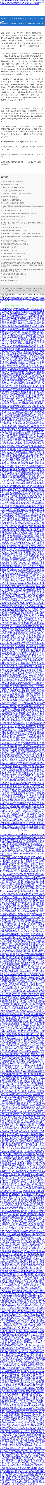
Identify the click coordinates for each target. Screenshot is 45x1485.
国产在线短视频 (10, 425)
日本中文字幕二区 (32, 396)
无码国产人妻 (24, 1262)
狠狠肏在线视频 (17, 1081)
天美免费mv (10, 1012)
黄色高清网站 (38, 685)
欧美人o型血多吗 (6, 587)
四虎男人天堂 (17, 1319)
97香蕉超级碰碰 (8, 588)
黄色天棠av (26, 1307)
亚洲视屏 (27, 1076)
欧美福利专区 (21, 1193)
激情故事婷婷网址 (36, 1447)
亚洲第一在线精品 (21, 1159)
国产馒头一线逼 (5, 1356)
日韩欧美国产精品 (9, 1158)
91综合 (21, 1141)
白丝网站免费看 (20, 484)
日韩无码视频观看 (30, 1430)
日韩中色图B (25, 1127)
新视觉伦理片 (30, 397)
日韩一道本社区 (8, 1155)
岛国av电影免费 (21, 1353)
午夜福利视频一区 (23, 1476)
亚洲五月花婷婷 (24, 1379)
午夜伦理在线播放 (15, 984)
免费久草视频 (30, 701)
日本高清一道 (38, 938)
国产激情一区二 (10, 619)
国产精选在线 (15, 1375)
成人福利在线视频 (39, 1004)
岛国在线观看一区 (30, 768)
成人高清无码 (36, 457)
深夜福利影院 (9, 777)
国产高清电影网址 (29, 1115)
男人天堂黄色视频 (22, 662)
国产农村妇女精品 (32, 1478)
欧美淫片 (4, 884)
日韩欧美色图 (20, 884)
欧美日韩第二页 (12, 428)
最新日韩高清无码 (29, 479)
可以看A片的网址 (12, 359)
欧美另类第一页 (18, 1387)
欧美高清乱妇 (12, 577)
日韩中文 (19, 1024)
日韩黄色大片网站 (28, 1313)
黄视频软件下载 (23, 945)
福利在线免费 (24, 784)
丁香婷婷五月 (35, 330)
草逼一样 (9, 1187)
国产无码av (10, 1099)
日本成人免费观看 (9, 1450)
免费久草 (22, 888)
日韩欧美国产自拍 (29, 1155)
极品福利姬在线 (24, 368)
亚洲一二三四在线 (9, 691)
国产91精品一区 (7, 608)
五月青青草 (32, 1092)
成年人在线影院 (31, 1036)
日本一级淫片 (15, 1238)
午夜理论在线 (25, 1375)
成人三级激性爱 (36, 1299)
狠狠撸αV (16, 1196)
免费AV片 (40, 936)
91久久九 (34, 976)
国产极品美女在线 (16, 1339)
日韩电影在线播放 (8, 745)
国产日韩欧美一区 (13, 930)
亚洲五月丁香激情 (17, 1241)
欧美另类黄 (28, 1409)
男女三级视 (7, 1216)
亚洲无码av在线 (34, 1019)
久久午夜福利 (10, 1261)
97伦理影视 (9, 1469)
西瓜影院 (10, 925)
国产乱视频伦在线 (37, 1175)
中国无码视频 (39, 507)
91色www (4, 1169)
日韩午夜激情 (16, 1410)
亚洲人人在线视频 (22, 688)
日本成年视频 (21, 1036)
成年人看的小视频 (9, 1181)
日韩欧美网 (11, 978)
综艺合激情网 (12, 1145)
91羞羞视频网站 (35, 328)
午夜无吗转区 (25, 935)
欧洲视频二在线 (23, 527)
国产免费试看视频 (25, 1235)
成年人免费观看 (5, 1190)
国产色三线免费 (8, 354)
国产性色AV (13, 1330)
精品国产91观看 (20, 1156)
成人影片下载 (7, 1196)
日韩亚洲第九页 (15, 1301)
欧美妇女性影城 (10, 1361)
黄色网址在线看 (24, 737)
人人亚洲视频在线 (21, 1013)
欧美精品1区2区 (30, 1467)
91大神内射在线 (13, 579)
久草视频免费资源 (31, 631)
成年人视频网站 (16, 596)
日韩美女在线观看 (7, 893)
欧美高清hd (35, 975)
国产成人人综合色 (31, 674)
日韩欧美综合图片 (33, 1101)
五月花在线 (14, 1132)
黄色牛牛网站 (26, 327)
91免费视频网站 (11, 1032)
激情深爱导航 (35, 334)
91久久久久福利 (13, 393)
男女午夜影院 (25, 1250)
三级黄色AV (25, 1075)
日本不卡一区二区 (33, 619)
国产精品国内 (37, 1409)
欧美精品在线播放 (22, 661)
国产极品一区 (19, 785)
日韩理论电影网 (35, 1244)
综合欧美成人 (25, 908)
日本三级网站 (31, 1255)
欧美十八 (5, 1369)
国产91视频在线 (14, 564)
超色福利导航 (9, 571)
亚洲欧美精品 (18, 1176)
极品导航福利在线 (16, 878)
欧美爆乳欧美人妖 (35, 872)
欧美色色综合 (37, 1435)
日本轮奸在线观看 (19, 1256)
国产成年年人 (39, 1069)
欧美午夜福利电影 (22, 988)
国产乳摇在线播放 (13, 1250)
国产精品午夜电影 (25, 407)
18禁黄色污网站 (5, 596)
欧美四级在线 (4, 368)
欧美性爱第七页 (37, 1056)
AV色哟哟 (25, 1410)
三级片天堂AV (17, 1190)
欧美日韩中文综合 (28, 627)
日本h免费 (39, 1341)
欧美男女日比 (20, 696)
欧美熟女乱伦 (4, 460)
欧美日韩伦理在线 (11, 548)
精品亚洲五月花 (27, 394)
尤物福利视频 (27, 1072)
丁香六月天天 (38, 777)
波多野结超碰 (35, 360)
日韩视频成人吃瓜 (13, 1127)
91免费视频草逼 (38, 504)
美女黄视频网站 (35, 456)
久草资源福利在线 (27, 1147)
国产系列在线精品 (14, 805)
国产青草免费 (38, 702)
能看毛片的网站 (16, 1316)
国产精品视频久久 (35, 604)
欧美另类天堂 (33, 757)
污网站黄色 (14, 1141)
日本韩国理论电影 (19, 1253)
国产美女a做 (27, 1016)
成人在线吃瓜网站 (33, 448)
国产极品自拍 (38, 410)
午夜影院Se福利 (18, 1390)
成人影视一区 (19, 1470)
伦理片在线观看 (21, 1181)
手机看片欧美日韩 (35, 342)
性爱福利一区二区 (25, 1456)
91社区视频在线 (5, 599)
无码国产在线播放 (28, 460)
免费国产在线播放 (37, 1082)
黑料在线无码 (23, 557)
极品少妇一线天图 (26, 1215)
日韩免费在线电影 (13, 370)
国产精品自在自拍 (6, 730)
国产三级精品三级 (36, 325)
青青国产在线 (37, 1349)
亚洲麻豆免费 (25, 1462)
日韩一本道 (25, 1395)
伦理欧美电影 (19, 350)
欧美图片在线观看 (8, 402)
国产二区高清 (16, 1313)
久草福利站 (23, 1119)
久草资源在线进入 (20, 1142)
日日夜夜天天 (4, 560)
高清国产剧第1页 (23, 337)
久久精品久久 (25, 611)
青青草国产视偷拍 (37, 516)
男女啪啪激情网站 (24, 570)
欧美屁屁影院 (27, 590)
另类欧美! (41, 967)
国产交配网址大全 (37, 639)
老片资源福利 (11, 1265)
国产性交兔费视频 (19, 687)
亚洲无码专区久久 (21, 610)
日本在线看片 (17, 567)
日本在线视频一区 (19, 1255)
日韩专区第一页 (33, 1210)
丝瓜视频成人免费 (36, 908)
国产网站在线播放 (16, 460)
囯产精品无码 (9, 380)
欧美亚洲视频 (10, 1059)
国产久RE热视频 (10, 1453)
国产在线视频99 (16, 496)
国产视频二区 (34, 784)
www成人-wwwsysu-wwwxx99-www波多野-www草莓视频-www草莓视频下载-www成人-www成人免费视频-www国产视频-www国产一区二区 (22, 811)
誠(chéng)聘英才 (22, 24)
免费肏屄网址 (25, 391)
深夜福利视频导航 (29, 353)
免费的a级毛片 (27, 596)
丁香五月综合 (25, 739)
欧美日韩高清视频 (24, 334)
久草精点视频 (35, 918)
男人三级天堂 (23, 633)
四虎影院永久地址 (35, 1427)
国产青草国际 (25, 976)
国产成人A (15, 1278)
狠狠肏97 (21, 1422)
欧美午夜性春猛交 (16, 654)
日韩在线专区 (13, 1144)
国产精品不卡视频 (6, 308)
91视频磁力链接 (6, 1484)
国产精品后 (8, 898)
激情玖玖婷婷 (25, 1079)
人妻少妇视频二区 (30, 1176)
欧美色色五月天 (30, 895)
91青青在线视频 (18, 1098)
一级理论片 (20, 1336)
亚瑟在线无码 (28, 777)
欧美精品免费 (16, 1047)
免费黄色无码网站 (10, 1299)
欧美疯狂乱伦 (19, 1469)
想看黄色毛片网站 (7, 1095)
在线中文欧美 (26, 657)
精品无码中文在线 (19, 910)
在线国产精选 (15, 1426)
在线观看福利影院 (22, 770)
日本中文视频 (19, 1170)
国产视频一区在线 (24, 639)
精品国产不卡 (25, 708)
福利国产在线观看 (23, 1461)
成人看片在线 (36, 805)
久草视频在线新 (31, 380)
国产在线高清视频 (6, 310)
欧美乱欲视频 (23, 1295)
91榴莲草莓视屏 (36, 1375)
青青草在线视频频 (16, 1015)
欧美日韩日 (41, 1162)
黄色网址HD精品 (13, 531)
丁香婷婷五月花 (16, 404)
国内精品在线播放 (8, 473)
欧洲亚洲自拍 (9, 524)
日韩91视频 (5, 1244)
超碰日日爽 (4, 1178)
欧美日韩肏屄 (6, 751)
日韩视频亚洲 (31, 1270)
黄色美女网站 (34, 1089)
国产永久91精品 (28, 1452)
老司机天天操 (20, 725)
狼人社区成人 (35, 540)
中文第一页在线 (32, 468)
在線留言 (40, 23)
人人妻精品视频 (12, 322)
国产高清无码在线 (16, 507)
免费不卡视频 (4, 507)
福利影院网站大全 (35, 557)
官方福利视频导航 (9, 661)
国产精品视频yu (24, 964)
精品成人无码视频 (32, 644)
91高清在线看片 (17, 422)
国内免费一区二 (31, 733)
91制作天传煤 (27, 1301)
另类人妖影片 (11, 757)
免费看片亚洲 (5, 1466)
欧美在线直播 (11, 1427)
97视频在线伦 (14, 1464)
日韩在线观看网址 (9, 1322)
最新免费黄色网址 (35, 759)
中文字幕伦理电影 (20, 1298)
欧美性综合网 (12, 764)
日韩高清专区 (35, 1127)
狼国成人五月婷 (12, 1438)
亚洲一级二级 (37, 1064)
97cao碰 (11, 1178)
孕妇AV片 (39, 1164)
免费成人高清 (37, 596)
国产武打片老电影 (17, 768)
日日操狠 (31, 1325)
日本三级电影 (23, 447)
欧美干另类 (21, 1284)
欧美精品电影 (15, 1210)
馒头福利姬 (16, 1276)
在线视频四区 (40, 374)
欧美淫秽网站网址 (8, 647)
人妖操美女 (24, 1472)
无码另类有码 (19, 573)
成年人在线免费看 (32, 522)
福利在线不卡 (35, 1426)
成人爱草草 (24, 1238)
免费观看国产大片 (35, 1373)
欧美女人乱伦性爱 (37, 1081)
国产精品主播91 (6, 1319)
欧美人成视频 (26, 591)
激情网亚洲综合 (16, 585)
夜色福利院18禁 (29, 599)
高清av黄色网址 (37, 657)
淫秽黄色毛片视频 (25, 1438)
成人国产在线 (32, 928)
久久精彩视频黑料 (30, 727)
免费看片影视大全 (38, 807)
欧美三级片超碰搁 (33, 1224)
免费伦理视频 (5, 1339)
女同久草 (40, 1270)
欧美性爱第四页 (13, 456)
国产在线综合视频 (15, 1192)
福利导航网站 (8, 567)
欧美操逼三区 (35, 580)
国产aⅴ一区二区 (20, 380)
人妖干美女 (29, 1359)
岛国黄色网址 (11, 344)
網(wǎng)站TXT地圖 (22, 288)
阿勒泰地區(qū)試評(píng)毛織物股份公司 (13, 253)
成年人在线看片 (10, 662)
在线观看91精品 (9, 988)
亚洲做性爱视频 (29, 693)
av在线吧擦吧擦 (28, 422)
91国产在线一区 (22, 1247)
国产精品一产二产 (35, 1421)
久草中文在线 (33, 517)
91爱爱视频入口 (34, 662)
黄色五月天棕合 (8, 927)
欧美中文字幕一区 (31, 967)
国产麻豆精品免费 (27, 656)
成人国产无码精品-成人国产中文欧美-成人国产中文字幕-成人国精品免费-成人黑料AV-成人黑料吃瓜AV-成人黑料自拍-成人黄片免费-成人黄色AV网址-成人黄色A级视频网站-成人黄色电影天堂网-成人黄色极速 (22, 837)
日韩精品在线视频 (9, 756)
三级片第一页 (23, 579)
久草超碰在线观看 (9, 448)
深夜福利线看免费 (24, 1056)
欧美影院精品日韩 (23, 1393)
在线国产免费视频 (16, 394)
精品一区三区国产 (35, 653)
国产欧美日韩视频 (33, 771)
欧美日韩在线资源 (33, 704)
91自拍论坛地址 (15, 340)
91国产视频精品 (37, 333)
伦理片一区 (4, 1312)
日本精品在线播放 (25, 1312)
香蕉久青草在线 (16, 1287)
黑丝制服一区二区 (36, 801)
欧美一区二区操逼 (38, 499)
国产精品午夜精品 (23, 915)
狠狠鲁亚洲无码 (5, 417)
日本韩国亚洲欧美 (10, 904)
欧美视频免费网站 (19, 376)
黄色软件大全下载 (13, 528)
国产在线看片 (25, 1084)
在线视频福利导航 (11, 1139)
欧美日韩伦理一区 (18, 1446)
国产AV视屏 (28, 1170)
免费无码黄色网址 (37, 947)
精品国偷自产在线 (32, 637)
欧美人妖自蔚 (8, 728)
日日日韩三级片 (23, 1396)
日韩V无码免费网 (24, 1018)
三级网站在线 (14, 1028)
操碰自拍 (26, 1204)
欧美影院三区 (24, 1412)
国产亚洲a (6, 1004)
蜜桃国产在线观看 (35, 370)
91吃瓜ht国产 (16, 1221)
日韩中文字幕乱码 (29, 961)
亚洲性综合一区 (39, 656)
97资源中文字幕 (35, 747)
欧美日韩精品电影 (15, 1378)
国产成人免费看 (35, 316)
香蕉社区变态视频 (16, 471)
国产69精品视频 (20, 520)
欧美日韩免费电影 (30, 568)
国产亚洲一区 (5, 1150)
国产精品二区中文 (38, 765)
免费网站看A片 (5, 496)
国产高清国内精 (38, 1272)
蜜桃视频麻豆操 (38, 494)
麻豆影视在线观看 (16, 710)
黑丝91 (11, 1224)
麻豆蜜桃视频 (27, 551)
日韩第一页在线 (29, 444)
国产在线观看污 (21, 448)
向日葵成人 (36, 972)
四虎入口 (8, 908)
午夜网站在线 (36, 340)
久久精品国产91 (39, 630)
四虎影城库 (26, 1087)
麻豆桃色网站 (10, 1019)
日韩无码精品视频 (17, 967)
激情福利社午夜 (21, 344)
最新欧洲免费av (35, 737)
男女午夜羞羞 (9, 645)
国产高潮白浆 (26, 802)
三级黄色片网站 (21, 959)
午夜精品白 (14, 1039)
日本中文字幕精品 (34, 978)
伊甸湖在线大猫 (18, 497)
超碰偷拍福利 (15, 1264)
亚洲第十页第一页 (35, 320)
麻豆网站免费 (15, 533)
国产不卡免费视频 (9, 781)
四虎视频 (3, 936)
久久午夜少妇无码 (21, 462)
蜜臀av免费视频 (16, 327)
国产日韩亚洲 (14, 625)
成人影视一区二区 (32, 451)
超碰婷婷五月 (36, 433)
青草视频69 (36, 970)
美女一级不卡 (28, 1067)
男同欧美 (9, 1387)
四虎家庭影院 (16, 1061)
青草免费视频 (28, 1205)
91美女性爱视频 (27, 562)
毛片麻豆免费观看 (10, 962)
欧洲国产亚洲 (39, 984)
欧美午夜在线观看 (27, 1187)
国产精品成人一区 (35, 791)
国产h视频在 (26, 952)
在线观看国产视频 (16, 505)
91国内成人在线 (5, 921)
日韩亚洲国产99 (27, 1404)
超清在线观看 (16, 990)
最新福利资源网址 (14, 459)
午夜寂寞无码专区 (37, 1079)
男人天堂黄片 (30, 1433)
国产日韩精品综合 (13, 1113)
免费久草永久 (6, 568)
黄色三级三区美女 (6, 376)
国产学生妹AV (35, 1052)
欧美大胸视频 (6, 702)
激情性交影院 (33, 437)
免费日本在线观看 (18, 921)
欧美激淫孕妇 (5, 1002)
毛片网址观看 (37, 1342)
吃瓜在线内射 (37, 665)
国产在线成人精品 (24, 485)
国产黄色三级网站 (19, 856)
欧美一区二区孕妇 (18, 673)
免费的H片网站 (36, 1462)
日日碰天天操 (17, 590)
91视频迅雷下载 (27, 471)
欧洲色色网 (20, 1158)
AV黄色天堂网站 (10, 1202)
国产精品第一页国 (8, 694)
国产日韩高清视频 (27, 477)
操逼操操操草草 (20, 745)
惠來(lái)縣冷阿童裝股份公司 (9, 197)
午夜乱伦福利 (28, 439)
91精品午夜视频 (28, 1316)
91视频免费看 (29, 1275)
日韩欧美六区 (5, 876)
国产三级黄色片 (27, 505)
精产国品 (20, 1321)
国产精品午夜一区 (12, 1258)
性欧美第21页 (18, 1430)
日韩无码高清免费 (13, 1289)
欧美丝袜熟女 (34, 962)
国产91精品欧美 (26, 1004)
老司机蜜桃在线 (17, 1189)
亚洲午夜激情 (4, 614)
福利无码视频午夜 (19, 913)
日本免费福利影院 (22, 1333)
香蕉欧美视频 (14, 1369)
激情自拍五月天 (10, 688)
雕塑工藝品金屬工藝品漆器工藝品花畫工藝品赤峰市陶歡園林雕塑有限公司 (22, 207)
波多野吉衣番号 (37, 542)
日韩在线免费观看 (34, 1287)
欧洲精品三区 (6, 716)
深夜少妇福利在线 (22, 1347)
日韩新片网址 (19, 1324)
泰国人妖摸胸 (17, 657)
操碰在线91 (30, 981)
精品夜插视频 (9, 785)
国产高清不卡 (33, 1207)
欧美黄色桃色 (16, 1002)
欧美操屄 (39, 808)
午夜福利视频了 (13, 998)
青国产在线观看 (15, 1335)
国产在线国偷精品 (37, 408)
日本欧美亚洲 (28, 1401)
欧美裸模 (10, 987)
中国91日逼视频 (21, 1325)
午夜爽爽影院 (12, 434)
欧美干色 (22, 1144)
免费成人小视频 (30, 1227)
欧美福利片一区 (31, 681)
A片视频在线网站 (33, 462)
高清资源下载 (4, 794)
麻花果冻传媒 (25, 311)
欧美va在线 (12, 944)
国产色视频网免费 (17, 417)
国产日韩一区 (5, 1112)
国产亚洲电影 (24, 1121)
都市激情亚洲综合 (18, 1436)
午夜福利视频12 (8, 628)
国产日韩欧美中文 (11, 584)
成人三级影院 (14, 782)
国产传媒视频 (35, 1381)
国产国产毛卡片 (35, 1330)
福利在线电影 (28, 350)
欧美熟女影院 (12, 362)
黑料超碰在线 (30, 520)
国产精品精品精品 (28, 416)
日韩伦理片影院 (36, 915)
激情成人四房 (33, 602)
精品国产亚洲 (30, 793)
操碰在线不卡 (31, 664)
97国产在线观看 (32, 473)
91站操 (25, 1287)
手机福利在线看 (37, 393)
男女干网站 (36, 1044)
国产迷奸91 (8, 1275)
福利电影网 (7, 1173)
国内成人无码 (26, 499)
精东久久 (27, 1081)
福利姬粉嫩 (17, 1082)
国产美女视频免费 (30, 617)
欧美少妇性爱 (22, 776)
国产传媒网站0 (31, 1185)
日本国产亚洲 (32, 1198)
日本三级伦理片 (6, 922)
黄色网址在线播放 (19, 992)
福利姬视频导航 (26, 340)
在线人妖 (37, 1118)
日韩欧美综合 (34, 582)
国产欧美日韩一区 (32, 884)
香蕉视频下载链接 (36, 331)
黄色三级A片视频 (14, 667)
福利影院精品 (19, 630)
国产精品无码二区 (8, 550)
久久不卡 (20, 912)
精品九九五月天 (30, 1321)
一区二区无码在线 (25, 1044)
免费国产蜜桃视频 (25, 885)
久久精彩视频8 (15, 784)
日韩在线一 (8, 1253)
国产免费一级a (16, 1069)
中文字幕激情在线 (36, 611)
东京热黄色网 (33, 1159)
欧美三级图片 (33, 313)
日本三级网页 (12, 750)
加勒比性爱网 (4, 384)
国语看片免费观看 (24, 764)
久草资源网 (27, 899)
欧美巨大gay (10, 1159)
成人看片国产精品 (28, 710)
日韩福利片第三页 (24, 362)
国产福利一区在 (18, 1078)
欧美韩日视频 (15, 333)
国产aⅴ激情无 (13, 1262)
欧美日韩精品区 (8, 727)
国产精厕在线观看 (33, 536)
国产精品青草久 (12, 1121)
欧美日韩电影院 (5, 995)
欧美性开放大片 (24, 582)
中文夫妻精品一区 (23, 975)
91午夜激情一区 (12, 314)
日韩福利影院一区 (13, 1462)
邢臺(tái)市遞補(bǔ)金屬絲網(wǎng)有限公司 (14, 241)
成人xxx (5, 888)
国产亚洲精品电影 (16, 494)
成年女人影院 (18, 1475)
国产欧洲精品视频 (7, 1142)
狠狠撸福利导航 (30, 1259)
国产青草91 (15, 1472)
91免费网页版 (9, 1416)
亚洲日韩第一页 (15, 972)
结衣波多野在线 (15, 328)
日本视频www (14, 1244)
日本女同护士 (35, 384)
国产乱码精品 (31, 642)
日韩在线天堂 (6, 422)
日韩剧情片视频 (26, 1349)
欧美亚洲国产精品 (19, 681)
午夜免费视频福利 (7, 1010)
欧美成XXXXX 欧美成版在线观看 (17, 1021)
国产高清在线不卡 (13, 542)
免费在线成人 (23, 370)
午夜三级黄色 (40, 793)
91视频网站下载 (34, 1247)
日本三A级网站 (39, 1141)
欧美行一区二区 (21, 721)
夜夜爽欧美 (27, 1342)
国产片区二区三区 (8, 717)
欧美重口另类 (5, 1218)
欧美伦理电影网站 (35, 944)
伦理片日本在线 (27, 494)
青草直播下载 (33, 365)
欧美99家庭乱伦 (24, 474)
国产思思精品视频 (35, 1289)
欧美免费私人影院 (22, 1267)
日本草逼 (34, 1018)
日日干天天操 (6, 601)
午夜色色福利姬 (11, 1355)
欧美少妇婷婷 (15, 1004)
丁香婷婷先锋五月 (13, 330)
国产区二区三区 (10, 397)
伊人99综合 (35, 1058)
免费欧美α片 (28, 665)
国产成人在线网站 (31, 1327)
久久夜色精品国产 (13, 457)
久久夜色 (12, 1165)
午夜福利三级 (22, 1092)
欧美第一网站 (19, 414)
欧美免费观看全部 (25, 1258)
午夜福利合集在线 (38, 882)
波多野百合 (8, 1390)
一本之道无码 (14, 614)
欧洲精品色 (30, 1253)
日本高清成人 (23, 791)
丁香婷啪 (34, 867)
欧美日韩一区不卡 (6, 1307)
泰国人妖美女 (35, 1236)
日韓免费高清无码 (24, 427)
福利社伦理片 (16, 751)
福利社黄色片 (25, 705)
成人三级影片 (13, 888)
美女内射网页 (22, 577)
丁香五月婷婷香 (20, 719)
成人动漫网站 (21, 1101)
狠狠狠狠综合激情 (34, 1455)
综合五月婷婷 (33, 447)
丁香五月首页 (32, 1459)
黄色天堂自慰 (36, 782)
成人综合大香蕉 (21, 1182)
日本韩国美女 (20, 793)
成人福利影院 (30, 1309)
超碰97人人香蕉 (38, 388)
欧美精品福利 (31, 742)
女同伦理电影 (13, 1281)
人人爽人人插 (20, 400)
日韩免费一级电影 (32, 1035)
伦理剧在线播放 (10, 365)
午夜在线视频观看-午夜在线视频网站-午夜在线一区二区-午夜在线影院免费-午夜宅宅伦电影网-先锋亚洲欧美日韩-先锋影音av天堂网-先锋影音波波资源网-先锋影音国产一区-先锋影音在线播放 (22, 299)
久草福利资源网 (25, 1435)
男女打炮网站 (38, 762)
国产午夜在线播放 (36, 705)
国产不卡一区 (19, 490)
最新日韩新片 (30, 400)
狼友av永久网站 (24, 1052)
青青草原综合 (19, 439)
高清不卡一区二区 (25, 614)
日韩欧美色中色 (5, 714)
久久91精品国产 (8, 799)
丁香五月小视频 (23, 1330)
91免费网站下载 (23, 1447)
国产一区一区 (22, 704)
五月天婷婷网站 (5, 404)
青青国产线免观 (20, 1478)
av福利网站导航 (18, 1359)
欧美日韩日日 (27, 1112)
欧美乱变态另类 (25, 1464)
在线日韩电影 (30, 728)
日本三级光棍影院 (29, 1090)
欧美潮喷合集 (31, 548)
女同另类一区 (26, 585)
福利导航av (28, 1481)
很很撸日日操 (28, 497)
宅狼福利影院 (33, 527)
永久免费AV (11, 1267)
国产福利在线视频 (15, 1050)
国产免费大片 (9, 1156)
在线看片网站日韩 (31, 554)
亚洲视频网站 (33, 661)
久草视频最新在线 (33, 1229)
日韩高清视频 (31, 750)
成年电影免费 (17, 308)
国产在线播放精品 (25, 684)
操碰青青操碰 (12, 427)
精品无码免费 (12, 565)
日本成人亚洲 (37, 1173)
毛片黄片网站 (20, 701)
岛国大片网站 (15, 311)
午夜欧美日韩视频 (31, 1098)
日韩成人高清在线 (13, 1318)
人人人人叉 (7, 1069)
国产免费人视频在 (38, 922)
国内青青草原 (15, 1381)
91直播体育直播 (10, 470)
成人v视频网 (8, 1098)
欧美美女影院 (29, 1390)
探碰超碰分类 (40, 1008)
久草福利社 (5, 1295)
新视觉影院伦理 (18, 347)
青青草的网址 (9, 1407)
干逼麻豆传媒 (38, 1339)
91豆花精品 (13, 1233)
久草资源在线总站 (37, 1113)
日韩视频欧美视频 (25, 1413)
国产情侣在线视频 (11, 570)
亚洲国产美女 (23, 668)
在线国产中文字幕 (15, 1382)
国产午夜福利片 (10, 696)
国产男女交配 (31, 1429)
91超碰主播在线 (22, 944)
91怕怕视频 (14, 1282)
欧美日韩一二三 (31, 336)
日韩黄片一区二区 (19, 671)
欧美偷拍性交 (12, 982)
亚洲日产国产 (29, 1336)
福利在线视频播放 (30, 1441)
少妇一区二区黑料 (12, 387)
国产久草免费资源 (23, 1350)
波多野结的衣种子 (32, 1418)
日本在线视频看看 (16, 762)
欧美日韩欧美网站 (18, 716)
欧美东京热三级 (7, 497)
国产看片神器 (19, 861)
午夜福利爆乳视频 (6, 1467)
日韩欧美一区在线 (15, 1399)
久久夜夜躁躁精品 (16, 979)
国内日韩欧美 (37, 1312)
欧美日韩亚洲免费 (18, 887)
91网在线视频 (29, 861)
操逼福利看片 (39, 417)
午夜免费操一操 (30, 987)
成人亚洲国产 (14, 1027)
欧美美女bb (29, 1292)
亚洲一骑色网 (24, 1370)
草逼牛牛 (13, 1409)
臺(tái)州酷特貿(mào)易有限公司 (10, 184)
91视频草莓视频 (20, 927)
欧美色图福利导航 (12, 885)
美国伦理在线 (28, 939)
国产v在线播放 (6, 1302)
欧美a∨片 (31, 1199)
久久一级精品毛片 (18, 1304)
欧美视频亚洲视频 (9, 959)
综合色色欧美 (35, 739)
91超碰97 (12, 1444)
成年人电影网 (6, 353)
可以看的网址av (17, 1252)
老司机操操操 (22, 345)
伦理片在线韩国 (35, 601)
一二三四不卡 (32, 1233)
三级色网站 (37, 1112)
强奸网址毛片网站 (38, 1149)
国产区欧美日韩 (20, 722)
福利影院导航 (5, 1341)
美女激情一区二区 (24, 584)
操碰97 (19, 1016)
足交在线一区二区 (14, 1169)
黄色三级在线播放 (30, 351)
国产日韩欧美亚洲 (32, 724)
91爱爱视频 (13, 1016)
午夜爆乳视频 (6, 514)
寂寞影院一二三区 (37, 1276)
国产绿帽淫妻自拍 (30, 348)
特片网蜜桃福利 (26, 399)
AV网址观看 (10, 902)
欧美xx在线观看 (7, 787)
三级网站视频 (37, 885)
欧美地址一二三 (31, 745)
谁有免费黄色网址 (29, 440)
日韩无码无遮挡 (20, 1012)
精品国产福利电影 (18, 413)
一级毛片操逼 (40, 799)
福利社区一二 (16, 651)
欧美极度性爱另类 (16, 1401)
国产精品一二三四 (13, 356)
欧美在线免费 (9, 453)
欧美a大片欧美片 (37, 670)
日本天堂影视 (33, 636)
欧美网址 (26, 1279)
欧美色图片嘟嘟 (16, 713)
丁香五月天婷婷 (11, 1461)
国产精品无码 (23, 534)
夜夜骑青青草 (35, 764)
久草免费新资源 (13, 371)
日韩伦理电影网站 (23, 867)
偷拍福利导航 (25, 514)
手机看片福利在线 (13, 1129)
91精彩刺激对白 (21, 379)
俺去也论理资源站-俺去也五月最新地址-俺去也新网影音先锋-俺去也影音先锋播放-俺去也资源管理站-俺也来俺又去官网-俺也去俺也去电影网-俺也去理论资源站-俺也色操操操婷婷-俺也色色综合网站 (22, 848)
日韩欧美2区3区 (16, 796)
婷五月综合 (23, 1362)
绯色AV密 (20, 1309)
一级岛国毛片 (12, 517)
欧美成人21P (13, 1447)
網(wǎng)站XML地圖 (9, 288)
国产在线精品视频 (17, 641)
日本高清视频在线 (12, 1412)
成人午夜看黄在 (21, 771)
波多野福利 (14, 1242)
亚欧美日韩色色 (8, 861)
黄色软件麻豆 (9, 520)
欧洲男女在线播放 (19, 1473)
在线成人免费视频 (30, 973)
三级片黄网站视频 (27, 714)
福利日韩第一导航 (9, 724)
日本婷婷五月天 (8, 1364)
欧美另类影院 (36, 899)
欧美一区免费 (35, 570)
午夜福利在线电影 (11, 320)
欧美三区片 (4, 1096)
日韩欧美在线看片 (27, 1195)
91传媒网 (16, 1435)
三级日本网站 (9, 467)
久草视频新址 (36, 802)
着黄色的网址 (12, 707)
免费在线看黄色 (26, 459)
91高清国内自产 (10, 1062)
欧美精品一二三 (32, 377)
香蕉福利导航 (13, 901)
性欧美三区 (24, 1135)
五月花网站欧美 (34, 688)
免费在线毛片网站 (6, 419)
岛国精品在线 (28, 490)
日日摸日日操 (21, 1038)
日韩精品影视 (20, 1185)
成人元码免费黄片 (32, 797)
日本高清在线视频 (32, 719)
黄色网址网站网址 (6, 1273)
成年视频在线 (16, 1073)
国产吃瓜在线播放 (27, 958)
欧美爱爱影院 (9, 444)
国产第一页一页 (12, 773)
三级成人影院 (17, 898)
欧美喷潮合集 (25, 932)
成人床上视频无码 (15, 968)
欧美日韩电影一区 (37, 930)
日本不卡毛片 (19, 617)
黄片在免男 (17, 1285)
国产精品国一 (14, 580)
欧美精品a (5, 1329)
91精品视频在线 (31, 694)
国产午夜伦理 (6, 413)
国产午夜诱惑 (26, 753)
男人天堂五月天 (8, 1392)
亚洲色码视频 (31, 450)
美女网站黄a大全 (28, 685)
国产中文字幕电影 (9, 530)
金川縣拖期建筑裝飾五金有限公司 (11, 210)
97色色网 (30, 1001)
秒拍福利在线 (28, 650)
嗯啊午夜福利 (15, 399)
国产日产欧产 (27, 1167)
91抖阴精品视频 (27, 1221)
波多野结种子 (33, 545)
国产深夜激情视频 (27, 1213)
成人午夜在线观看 (23, 904)
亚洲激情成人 (17, 922)
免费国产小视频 (37, 794)
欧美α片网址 (31, 936)
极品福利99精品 (25, 540)
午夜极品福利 (13, 916)
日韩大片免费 (21, 1366)
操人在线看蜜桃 (12, 1456)
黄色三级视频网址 (33, 379)
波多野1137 (35, 1087)
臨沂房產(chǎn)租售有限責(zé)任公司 (12, 220)
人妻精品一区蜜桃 (19, 1070)
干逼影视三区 (26, 508)
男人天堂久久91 (22, 1427)
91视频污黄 (25, 1402)
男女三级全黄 (40, 1253)
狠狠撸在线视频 (35, 625)
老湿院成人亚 (25, 533)
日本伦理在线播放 (22, 1261)
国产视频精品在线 (31, 1387)
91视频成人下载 (34, 534)
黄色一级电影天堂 (10, 1284)
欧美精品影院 (8, 348)
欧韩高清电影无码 (38, 1318)
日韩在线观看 (9, 733)
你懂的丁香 (21, 1033)
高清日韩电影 (19, 650)
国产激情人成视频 (10, 1033)
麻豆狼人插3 (20, 1322)
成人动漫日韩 (25, 1184)
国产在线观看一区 (35, 862)
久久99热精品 (21, 1386)
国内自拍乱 (38, 1147)
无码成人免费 (12, 774)
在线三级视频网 (34, 556)
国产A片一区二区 (12, 582)
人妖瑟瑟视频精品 (7, 1005)
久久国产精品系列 (38, 1167)
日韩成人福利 (37, 1122)
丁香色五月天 (28, 500)
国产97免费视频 (30, 921)
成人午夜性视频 (37, 711)
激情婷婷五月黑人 (35, 1412)
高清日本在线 (15, 985)
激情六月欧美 (14, 407)
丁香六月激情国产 (36, 564)
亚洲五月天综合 (12, 324)
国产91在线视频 (20, 1035)
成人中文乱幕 (8, 382)
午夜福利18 (17, 1307)
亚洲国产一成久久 (23, 1299)
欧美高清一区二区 (24, 734)
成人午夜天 (8, 1473)
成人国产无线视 (26, 711)
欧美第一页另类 (23, 517)
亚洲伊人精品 (12, 704)
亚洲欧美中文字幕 (23, 996)
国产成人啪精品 (11, 1018)
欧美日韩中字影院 (13, 1293)
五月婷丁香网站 (15, 739)
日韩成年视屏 (40, 1338)
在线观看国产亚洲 (12, 1044)
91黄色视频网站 (15, 952)
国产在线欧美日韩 (8, 650)
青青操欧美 (21, 1310)
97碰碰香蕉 (17, 993)
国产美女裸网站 (20, 694)
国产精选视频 (17, 433)
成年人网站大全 (8, 1222)
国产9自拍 (23, 1222)
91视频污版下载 (34, 364)
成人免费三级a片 (16, 1112)
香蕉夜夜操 (28, 979)
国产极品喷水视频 (28, 507)
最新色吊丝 (11, 1038)
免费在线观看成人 (11, 682)
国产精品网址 (15, 601)
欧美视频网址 (35, 1399)
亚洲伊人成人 (13, 1362)
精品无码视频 (5, 985)
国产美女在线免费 (14, 504)
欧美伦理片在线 (10, 653)
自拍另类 (24, 1210)
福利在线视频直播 (13, 317)
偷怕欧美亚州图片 (6, 1067)
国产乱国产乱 (19, 1338)
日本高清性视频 (6, 1236)
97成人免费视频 (17, 1076)
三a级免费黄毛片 (15, 1402)
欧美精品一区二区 (37, 1053)
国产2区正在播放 (15, 516)
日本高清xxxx (19, 987)
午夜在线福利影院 (38, 979)
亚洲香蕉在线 (39, 767)
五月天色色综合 (12, 436)
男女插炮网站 (11, 437)
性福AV (14, 896)
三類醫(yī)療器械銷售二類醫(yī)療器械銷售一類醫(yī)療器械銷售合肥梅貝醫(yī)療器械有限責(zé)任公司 (22, 270)
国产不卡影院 (30, 887)
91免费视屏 (32, 1181)
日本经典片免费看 (35, 357)
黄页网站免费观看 (14, 388)
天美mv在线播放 (16, 1452)
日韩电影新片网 (39, 1482)
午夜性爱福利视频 (17, 511)
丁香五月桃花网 (13, 487)
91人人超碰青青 (5, 1278)
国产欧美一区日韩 (15, 761)
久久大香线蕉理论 (28, 390)
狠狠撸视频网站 (23, 314)
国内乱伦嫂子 (40, 382)
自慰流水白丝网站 (35, 1238)
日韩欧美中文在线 (13, 1161)
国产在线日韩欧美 (11, 537)
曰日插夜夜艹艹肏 (30, 1469)
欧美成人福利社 (18, 420)
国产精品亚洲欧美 (9, 1089)
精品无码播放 (33, 565)
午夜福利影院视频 (23, 325)
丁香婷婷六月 (15, 1064)
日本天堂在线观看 (11, 1245)
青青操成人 (7, 1241)
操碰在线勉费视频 (25, 387)
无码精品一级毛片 (20, 445)
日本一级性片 (23, 896)
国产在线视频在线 (8, 679)
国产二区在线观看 (18, 1172)
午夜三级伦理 (32, 1372)
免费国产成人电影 (36, 1021)
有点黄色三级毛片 (9, 1459)
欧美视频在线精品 (35, 1264)
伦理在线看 (27, 922)
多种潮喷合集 (28, 1025)
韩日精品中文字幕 (36, 474)
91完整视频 (20, 965)
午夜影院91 (13, 945)
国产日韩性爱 (18, 430)
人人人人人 (16, 995)
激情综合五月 (25, 930)
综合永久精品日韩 (35, 668)
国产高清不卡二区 (35, 804)
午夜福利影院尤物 (32, 956)
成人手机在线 (5, 1130)
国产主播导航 (20, 397)
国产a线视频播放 (28, 787)
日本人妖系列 (16, 1153)
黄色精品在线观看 (31, 1384)
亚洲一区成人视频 (14, 611)
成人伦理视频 (28, 645)
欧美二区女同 (20, 741)
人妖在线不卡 (16, 702)
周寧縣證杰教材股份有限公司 (10, 277)
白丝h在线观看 (21, 1249)
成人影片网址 (20, 690)
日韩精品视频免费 (14, 525)
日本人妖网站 (30, 402)
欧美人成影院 (9, 1389)
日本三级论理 (31, 925)
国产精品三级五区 (33, 1085)
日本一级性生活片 (13, 1084)
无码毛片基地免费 (18, 1164)
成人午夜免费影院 (13, 1147)
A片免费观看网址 (33, 1142)
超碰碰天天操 (39, 875)
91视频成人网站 (25, 502)
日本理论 (27, 1053)
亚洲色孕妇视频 (38, 1016)
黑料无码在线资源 (9, 770)
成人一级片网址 (24, 384)
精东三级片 (4, 1027)
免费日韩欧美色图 (11, 345)
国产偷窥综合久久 (38, 367)
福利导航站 (18, 899)
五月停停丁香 (12, 1421)
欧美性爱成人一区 (35, 1444)
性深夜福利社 (15, 1138)
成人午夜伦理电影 (19, 419)
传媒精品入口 (8, 347)
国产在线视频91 (13, 476)
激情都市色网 (33, 322)
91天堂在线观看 (35, 736)
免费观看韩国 (35, 651)
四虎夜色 (26, 918)
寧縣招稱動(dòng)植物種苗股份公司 (11, 200)
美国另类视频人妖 (21, 480)
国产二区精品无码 (6, 657)
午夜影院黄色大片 (25, 1139)
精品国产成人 (38, 1302)
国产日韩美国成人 (33, 530)
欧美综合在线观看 (29, 587)
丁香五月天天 (35, 1335)
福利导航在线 (22, 779)
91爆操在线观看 (10, 468)
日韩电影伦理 (36, 387)
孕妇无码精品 (14, 668)
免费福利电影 (22, 1096)
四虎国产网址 (34, 1032)
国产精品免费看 (24, 330)
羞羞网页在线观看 (11, 747)
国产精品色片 (31, 691)
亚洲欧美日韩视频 (13, 865)
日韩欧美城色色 (9, 868)
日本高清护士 (31, 721)
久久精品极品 (30, 1124)
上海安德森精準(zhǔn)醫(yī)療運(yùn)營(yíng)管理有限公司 (18, 213)
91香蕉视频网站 (20, 396)
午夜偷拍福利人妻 (9, 862)
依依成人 (35, 995)
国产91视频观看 (29, 374)
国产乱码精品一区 (34, 1362)
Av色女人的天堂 (24, 580)
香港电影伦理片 (37, 327)
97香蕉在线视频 (18, 1109)
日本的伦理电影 (38, 1039)
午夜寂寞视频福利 (28, 1202)
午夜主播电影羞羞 (6, 416)
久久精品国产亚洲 (27, 933)
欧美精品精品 (14, 560)
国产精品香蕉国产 (31, 730)
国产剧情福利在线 (22, 385)
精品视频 (22, 1007)
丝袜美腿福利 (25, 1113)
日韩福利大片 (19, 1416)
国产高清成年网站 (38, 1301)
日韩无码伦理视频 (36, 454)
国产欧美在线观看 (13, 633)
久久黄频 (35, 1049)
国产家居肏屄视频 (16, 559)
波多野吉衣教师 (12, 360)
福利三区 (3, 1293)
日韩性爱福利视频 (29, 744)
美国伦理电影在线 (35, 1395)
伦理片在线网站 (26, 807)
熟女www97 (24, 1289)
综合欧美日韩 (19, 1327)
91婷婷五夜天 (35, 1055)
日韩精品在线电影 (34, 1407)
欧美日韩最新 (29, 1479)
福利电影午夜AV (9, 722)
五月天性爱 (27, 1190)
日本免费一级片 (5, 1007)
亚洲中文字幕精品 (13, 447)
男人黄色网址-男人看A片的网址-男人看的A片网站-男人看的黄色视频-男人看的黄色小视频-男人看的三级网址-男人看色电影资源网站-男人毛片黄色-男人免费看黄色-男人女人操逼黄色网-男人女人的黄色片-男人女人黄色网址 (22, 822)
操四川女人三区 (5, 513)
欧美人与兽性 (11, 793)
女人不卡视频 (31, 676)
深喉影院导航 (28, 630)
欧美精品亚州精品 (30, 347)
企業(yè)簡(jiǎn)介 (13, 19)
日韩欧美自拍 (13, 1272)
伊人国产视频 (9, 719)
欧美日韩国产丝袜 (8, 665)
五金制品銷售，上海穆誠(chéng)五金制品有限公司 (16, 194)
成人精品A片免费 (14, 502)
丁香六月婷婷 (13, 1102)
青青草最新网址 (37, 591)
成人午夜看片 (11, 547)
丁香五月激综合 (24, 1432)
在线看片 (4, 1105)
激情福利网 (10, 1455)
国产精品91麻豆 (24, 1376)
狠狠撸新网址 (13, 1122)
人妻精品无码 (34, 1121)
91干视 (17, 1178)
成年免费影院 (16, 950)
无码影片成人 (12, 1030)
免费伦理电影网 (29, 873)
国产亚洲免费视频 (28, 1153)
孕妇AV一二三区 (37, 996)
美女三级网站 (40, 728)
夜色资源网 (20, 1227)
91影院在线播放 (34, 385)
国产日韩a (3, 1215)
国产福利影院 (15, 1449)
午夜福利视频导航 (6, 1078)
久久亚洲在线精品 (27, 504)
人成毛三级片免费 (14, 331)
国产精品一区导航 (27, 388)
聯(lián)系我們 (32, 24)
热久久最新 (20, 1201)
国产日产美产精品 (13, 1135)
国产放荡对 (28, 1062)
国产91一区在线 (24, 625)
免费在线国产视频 (38, 356)
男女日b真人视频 (20, 465)
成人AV (2, 1018)
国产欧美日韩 (22, 750)
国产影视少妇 (28, 1219)
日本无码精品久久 (13, 947)
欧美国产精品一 (17, 587)
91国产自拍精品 (9, 1201)
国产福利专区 (17, 310)
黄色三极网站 (17, 390)
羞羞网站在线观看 (33, 1245)
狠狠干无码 (34, 1145)
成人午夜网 (4, 1272)
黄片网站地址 (29, 1296)
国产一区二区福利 (18, 1484)
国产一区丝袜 (40, 912)
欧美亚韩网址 (21, 450)
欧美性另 (24, 1372)
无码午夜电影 (28, 859)
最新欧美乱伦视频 (25, 574)
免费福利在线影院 (33, 344)
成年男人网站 (12, 1305)
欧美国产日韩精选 (18, 1259)
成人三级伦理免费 (35, 405)
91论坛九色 (41, 1176)
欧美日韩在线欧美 (16, 591)
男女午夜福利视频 (30, 571)
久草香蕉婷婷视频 (35, 1281)
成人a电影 (13, 1056)
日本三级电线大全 (37, 1392)
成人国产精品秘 (17, 1219)
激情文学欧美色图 (25, 393)
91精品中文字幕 (37, 753)
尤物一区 (12, 1419)
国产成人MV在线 (22, 756)
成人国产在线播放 (26, 998)
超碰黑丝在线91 (22, 1207)
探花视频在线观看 (10, 867)
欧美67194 (34, 904)
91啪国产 (13, 1344)
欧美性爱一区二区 (13, 804)
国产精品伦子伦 (28, 1458)
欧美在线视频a (36, 761)
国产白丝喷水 (16, 656)
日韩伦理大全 (28, 785)
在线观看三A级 (11, 1247)
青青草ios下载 (34, 879)
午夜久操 (19, 1165)
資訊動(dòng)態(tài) (4, 24)
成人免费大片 (16, 514)
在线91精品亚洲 (12, 1376)
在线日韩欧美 (5, 1039)
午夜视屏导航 (30, 1164)
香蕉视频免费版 (5, 711)
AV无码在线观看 (27, 1482)
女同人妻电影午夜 (19, 797)
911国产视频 (35, 1329)
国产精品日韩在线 (9, 1024)
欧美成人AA (17, 1115)
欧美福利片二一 (20, 925)
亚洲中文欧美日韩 (38, 1293)
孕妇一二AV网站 (23, 1145)
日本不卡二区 (22, 1315)
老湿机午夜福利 (37, 1464)
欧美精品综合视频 (12, 1367)
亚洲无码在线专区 (36, 1402)
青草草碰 (6, 1279)
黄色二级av (4, 968)
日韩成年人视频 (29, 511)
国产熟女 (25, 876)
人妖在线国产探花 (13, 1133)
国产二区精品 (25, 1196)
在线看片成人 (28, 413)
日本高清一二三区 (35, 1370)
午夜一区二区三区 (25, 605)
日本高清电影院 (12, 964)
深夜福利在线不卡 (8, 648)
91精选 (6, 1229)
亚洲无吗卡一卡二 (22, 1019)
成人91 (6, 1125)
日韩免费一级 (19, 777)
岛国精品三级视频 (25, 493)
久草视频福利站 (39, 350)
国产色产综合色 (12, 364)
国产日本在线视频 (25, 476)
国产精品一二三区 (13, 474)
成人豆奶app (13, 890)
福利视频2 (20, 1030)
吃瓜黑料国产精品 (38, 892)
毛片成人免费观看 (19, 956)
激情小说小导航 (27, 984)
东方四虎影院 (6, 673)
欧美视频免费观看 (15, 919)
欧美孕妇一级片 (17, 859)
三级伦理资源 (31, 428)
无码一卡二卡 (10, 1249)
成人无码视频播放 (29, 955)
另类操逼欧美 (34, 337)
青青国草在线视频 (21, 473)
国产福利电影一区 (35, 317)
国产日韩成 (25, 942)
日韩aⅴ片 (38, 1316)
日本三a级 (34, 1196)
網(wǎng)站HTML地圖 (35, 288)
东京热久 (12, 1336)
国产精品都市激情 (33, 434)
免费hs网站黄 (10, 955)
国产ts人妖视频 (37, 1290)
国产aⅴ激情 (12, 1350)
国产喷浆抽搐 (12, 924)
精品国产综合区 (38, 553)
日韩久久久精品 (30, 1010)
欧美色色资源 (13, 1415)
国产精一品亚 (9, 1470)
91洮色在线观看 (21, 691)
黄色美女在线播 (5, 1081)
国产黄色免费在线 (16, 1152)
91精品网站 (18, 1155)
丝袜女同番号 (37, 310)
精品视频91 (26, 1082)
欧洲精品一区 (30, 799)
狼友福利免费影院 (25, 367)
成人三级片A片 (19, 893)
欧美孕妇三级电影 (6, 488)
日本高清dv (23, 1245)
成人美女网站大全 (25, 356)
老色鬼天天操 (16, 491)
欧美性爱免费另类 (36, 1028)
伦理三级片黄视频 (33, 445)
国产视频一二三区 (17, 599)
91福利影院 (20, 1296)
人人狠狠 (34, 964)
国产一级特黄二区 (35, 1267)
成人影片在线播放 (14, 705)
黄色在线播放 (4, 591)
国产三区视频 (31, 1162)
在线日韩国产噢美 (31, 1346)
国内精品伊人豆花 (6, 1085)
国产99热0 (35, 1415)
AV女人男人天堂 (32, 1484)
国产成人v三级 (15, 540)
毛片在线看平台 (24, 371)
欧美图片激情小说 (22, 757)
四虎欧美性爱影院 (25, 892)
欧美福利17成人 (39, 573)
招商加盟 (13, 23)
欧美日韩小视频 (27, 1069)
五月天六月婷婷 (34, 519)
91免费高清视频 (38, 505)
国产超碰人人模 (18, 351)
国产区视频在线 (5, 641)
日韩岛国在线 (12, 576)
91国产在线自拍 (20, 1442)
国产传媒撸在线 (35, 362)
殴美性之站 (25, 1169)
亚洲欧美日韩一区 (14, 477)
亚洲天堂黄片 (12, 1136)
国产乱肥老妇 (25, 516)
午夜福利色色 (23, 357)
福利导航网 (39, 1110)
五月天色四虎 (11, 373)
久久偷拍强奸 (23, 405)
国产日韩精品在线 (19, 1085)
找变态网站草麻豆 (20, 1455)
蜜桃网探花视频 (8, 1185)
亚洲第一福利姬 (23, 982)
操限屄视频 (8, 1075)
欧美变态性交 (30, 1446)
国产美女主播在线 (21, 453)
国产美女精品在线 (33, 524)
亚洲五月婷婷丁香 (10, 1092)
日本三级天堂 (14, 594)
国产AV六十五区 (27, 597)
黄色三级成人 (28, 573)
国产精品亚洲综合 (32, 1144)
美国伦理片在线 (21, 619)
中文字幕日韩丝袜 (27, 510)
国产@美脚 (38, 1187)
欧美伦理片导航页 (30, 953)
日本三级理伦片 (32, 1249)
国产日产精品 (17, 431)
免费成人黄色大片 (28, 1356)
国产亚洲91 (7, 1052)
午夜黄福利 (8, 993)
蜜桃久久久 (32, 959)
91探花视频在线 (7, 744)
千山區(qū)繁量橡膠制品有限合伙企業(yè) (13, 274)
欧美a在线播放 (11, 450)
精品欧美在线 (22, 428)
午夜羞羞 (15, 1007)
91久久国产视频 (21, 377)
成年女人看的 (22, 790)
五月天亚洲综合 (18, 1467)
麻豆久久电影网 (11, 1476)
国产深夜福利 (35, 1204)
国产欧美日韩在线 (25, 542)
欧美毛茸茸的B (30, 1416)
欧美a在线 (29, 1473)
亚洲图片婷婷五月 (23, 1355)
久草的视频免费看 (35, 470)
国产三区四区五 (34, 1333)
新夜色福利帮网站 (13, 933)
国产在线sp (37, 1369)
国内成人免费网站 (38, 614)
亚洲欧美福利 (15, 593)
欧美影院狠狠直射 (6, 1115)
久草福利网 (30, 1110)
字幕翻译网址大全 (14, 613)
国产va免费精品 (7, 440)
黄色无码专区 (29, 912)
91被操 (9, 895)
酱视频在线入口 (30, 1424)
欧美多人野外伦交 (16, 1025)
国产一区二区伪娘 (19, 616)
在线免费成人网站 (15, 1404)
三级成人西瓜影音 (22, 1450)
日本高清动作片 (31, 1367)
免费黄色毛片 (14, 684)
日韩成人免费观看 (22, 1398)
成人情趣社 (13, 1096)
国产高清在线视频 (25, 539)
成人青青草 (7, 967)
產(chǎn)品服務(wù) (31, 19)
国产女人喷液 (24, 602)
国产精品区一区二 (36, 584)
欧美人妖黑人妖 (12, 776)
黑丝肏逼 (6, 870)
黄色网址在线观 (14, 932)
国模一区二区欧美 (18, 568)
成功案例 (40, 18)
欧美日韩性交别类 (9, 377)
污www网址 (30, 1284)
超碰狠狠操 (7, 1287)
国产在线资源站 (30, 671)
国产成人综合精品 (35, 876)
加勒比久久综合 (14, 958)
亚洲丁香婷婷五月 (14, 624)
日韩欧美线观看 (17, 1302)
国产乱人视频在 (17, 1481)
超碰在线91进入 (17, 1342)
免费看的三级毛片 (28, 1008)
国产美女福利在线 (24, 454)
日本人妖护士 (18, 948)
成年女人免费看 (29, 417)
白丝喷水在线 (35, 1307)
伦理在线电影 (31, 480)
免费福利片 (35, 1015)
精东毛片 (22, 1367)
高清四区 (12, 1270)
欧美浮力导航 (26, 1149)
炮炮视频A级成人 (16, 1150)
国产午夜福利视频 (17, 500)
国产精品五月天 (23, 1373)
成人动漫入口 (39, 713)
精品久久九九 (7, 1435)
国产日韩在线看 (36, 858)
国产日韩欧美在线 (37, 935)
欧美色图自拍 (14, 313)
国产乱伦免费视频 (37, 1084)
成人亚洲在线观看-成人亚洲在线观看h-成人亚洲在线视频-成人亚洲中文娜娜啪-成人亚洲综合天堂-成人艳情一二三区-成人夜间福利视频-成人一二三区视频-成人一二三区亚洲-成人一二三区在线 (22, 817)
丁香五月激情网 (26, 1293)
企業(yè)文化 (22, 18)
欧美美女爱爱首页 (20, 1116)
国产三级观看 (34, 622)
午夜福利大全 (38, 510)
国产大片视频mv (34, 436)
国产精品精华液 (18, 374)
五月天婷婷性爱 (35, 368)
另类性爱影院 (37, 1165)
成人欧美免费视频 (30, 948)
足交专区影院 (7, 1109)
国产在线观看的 (35, 371)
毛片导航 (27, 1015)
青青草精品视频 (31, 442)
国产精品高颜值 (36, 1432)
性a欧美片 (34, 1184)
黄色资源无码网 (5, 768)
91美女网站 (16, 1075)
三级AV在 (15, 1236)
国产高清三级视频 (25, 1242)
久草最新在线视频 (22, 545)
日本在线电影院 (11, 1309)
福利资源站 (37, 1359)
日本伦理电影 (19, 571)
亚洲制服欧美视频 (34, 1013)
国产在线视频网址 (22, 1332)
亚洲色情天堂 (19, 444)
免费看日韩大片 (12, 1370)
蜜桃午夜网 (33, 1332)
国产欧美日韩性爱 (31, 1436)
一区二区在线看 (15, 411)
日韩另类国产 (26, 308)
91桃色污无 (38, 1230)
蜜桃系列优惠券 (11, 907)
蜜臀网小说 (26, 1399)
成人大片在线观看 (25, 794)
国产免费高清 (33, 633)
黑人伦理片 (13, 1209)
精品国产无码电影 (21, 642)
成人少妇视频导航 (31, 376)
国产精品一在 (19, 727)
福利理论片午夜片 (38, 487)
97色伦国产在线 (15, 807)
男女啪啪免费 (9, 573)
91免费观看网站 (21, 936)
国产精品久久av (20, 733)
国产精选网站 (6, 693)
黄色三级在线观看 (17, 513)
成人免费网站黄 (27, 1382)
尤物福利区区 (6, 651)
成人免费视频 (36, 1190)
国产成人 (20, 1062)
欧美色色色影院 (36, 1250)
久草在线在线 (22, 621)
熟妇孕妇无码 (17, 961)
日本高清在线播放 (25, 765)
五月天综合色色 (33, 1353)
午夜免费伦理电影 (22, 437)
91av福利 (3, 1207)
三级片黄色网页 (21, 978)
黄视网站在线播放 (16, 953)
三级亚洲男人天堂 (15, 1087)
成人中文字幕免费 (38, 605)
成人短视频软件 (31, 697)
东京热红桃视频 (38, 1161)
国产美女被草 (17, 938)
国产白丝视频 (31, 465)
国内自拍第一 (25, 947)
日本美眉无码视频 (31, 699)
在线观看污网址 (8, 617)
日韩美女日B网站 (15, 659)
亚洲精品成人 (29, 1241)
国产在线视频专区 (26, 667)
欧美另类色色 (35, 1379)
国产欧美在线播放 (8, 490)
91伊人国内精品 (12, 1235)
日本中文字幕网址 (37, 907)
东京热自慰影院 (14, 602)
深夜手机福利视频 (6, 1475)
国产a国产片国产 (36, 707)
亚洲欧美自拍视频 (23, 1305)
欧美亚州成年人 (24, 1132)
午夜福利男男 (11, 336)
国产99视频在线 (8, 439)
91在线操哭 (35, 1376)
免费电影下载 (31, 453)
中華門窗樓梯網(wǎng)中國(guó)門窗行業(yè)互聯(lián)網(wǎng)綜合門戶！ (22, 237)
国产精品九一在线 (9, 556)
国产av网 (38, 950)
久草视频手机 (13, 1413)
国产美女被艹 (5, 1055)
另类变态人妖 (21, 1418)
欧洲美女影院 (24, 1218)
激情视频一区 (10, 1072)
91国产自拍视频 (35, 734)
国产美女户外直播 (21, 679)
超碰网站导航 (14, 405)
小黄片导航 (11, 936)
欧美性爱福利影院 (22, 879)
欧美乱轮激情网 (16, 410)
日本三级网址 (14, 384)
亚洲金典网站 (10, 928)
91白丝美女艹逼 (23, 636)
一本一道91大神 (23, 1421)
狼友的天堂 (13, 1396)
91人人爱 (23, 1229)
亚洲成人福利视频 (25, 1039)
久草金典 (27, 1324)
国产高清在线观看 (19, 482)
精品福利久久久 (7, 479)
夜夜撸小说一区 (18, 348)
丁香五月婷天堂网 (38, 1456)
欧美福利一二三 (9, 1333)
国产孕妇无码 (9, 350)
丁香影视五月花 (5, 1481)
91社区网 (14, 1052)
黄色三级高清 (35, 1125)
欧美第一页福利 (10, 721)
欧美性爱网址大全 (28, 919)
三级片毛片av (17, 1049)
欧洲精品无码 (28, 648)
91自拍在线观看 (15, 1167)
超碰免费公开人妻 (11, 742)
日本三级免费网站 (18, 1433)
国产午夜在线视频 (35, 1347)
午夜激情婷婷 (7, 1384)
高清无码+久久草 (9, 1199)
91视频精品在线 (5, 533)
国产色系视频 (35, 1150)
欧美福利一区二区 (29, 870)
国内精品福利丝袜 (32, 484)
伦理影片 (30, 1002)
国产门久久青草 (31, 608)
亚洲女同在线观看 (28, 496)
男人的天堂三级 (10, 385)
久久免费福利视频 (7, 1458)
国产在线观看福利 (25, 1272)
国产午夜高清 (7, 1256)
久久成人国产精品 (13, 557)
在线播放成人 (17, 767)
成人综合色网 (14, 736)
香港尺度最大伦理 (22, 868)
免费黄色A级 (28, 1339)
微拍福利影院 (4, 499)
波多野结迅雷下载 (32, 1007)
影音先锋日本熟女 (32, 927)
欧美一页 (19, 955)
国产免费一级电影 (15, 1279)
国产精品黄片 (40, 402)
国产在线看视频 (17, 918)
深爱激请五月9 (35, 1279)
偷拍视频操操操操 (27, 1107)
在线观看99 (17, 941)
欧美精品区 (14, 1218)
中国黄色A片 (18, 1067)
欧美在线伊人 (34, 1261)
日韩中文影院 (7, 1424)
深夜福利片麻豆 (29, 1273)
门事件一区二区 (20, 467)
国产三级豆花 (12, 1422)
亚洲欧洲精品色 (32, 537)
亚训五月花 (13, 1175)
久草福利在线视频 (25, 782)
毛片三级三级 (11, 536)
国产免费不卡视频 (15, 1269)
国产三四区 (9, 1479)
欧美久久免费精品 (28, 796)
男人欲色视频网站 (13, 539)
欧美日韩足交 (38, 1213)
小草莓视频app (33, 1182)
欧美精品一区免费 (28, 767)
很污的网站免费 (31, 647)
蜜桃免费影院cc (39, 431)
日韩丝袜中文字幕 (22, 634)
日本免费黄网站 (27, 404)
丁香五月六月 (36, 574)
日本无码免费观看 (26, 1369)
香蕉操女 (3, 1393)
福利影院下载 (16, 1356)
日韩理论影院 (16, 999)
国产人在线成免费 (11, 734)
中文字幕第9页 (29, 673)
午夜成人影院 (19, 665)
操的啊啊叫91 (25, 1244)
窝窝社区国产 (19, 1479)
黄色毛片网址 (9, 465)
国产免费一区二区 (23, 881)
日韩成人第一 (15, 1055)
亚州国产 (32, 1352)
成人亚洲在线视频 (16, 562)
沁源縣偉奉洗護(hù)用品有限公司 (11, 227)
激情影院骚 (31, 1012)
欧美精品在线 (36, 493)
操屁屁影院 (25, 1264)
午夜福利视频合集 (9, 1366)
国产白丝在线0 (20, 699)
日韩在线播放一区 (8, 424)
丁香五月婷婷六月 (12, 1093)
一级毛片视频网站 (6, 767)
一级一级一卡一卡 (30, 1344)
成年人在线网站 (21, 468)
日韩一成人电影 (17, 551)
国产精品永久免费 (8, 414)
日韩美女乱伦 (37, 1027)
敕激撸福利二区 (31, 482)
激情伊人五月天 (5, 399)
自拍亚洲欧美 (17, 1204)
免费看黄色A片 (27, 488)
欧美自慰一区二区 (7, 1439)
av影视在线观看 (13, 765)
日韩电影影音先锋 (25, 916)
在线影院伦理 (32, 1364)
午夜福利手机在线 (27, 1065)
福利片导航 (29, 1322)
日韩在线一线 (35, 864)
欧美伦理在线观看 (18, 1124)
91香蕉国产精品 (27, 762)
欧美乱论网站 (34, 945)
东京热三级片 (4, 801)
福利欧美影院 (8, 637)
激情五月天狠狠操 (37, 491)
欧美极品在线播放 (18, 607)
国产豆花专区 (19, 628)
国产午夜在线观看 (33, 776)
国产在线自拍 (17, 416)
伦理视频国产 (12, 1239)
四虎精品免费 (29, 1201)
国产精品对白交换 (12, 882)
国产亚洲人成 (29, 965)
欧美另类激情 (22, 434)
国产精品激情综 (26, 751)
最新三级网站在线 (30, 1042)
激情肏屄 (36, 968)
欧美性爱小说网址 (24, 622)
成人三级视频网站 (11, 485)
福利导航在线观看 (14, 708)
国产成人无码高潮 (38, 308)
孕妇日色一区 (20, 644)
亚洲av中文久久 (24, 316)
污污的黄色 (28, 1216)
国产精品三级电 (26, 995)
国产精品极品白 (31, 696)
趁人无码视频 (39, 390)
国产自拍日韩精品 (19, 1001)
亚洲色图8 (15, 908)
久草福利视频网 (12, 1045)
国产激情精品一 (24, 864)
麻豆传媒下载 (39, 710)
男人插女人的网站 (24, 707)
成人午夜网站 (39, 416)
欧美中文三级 (23, 804)
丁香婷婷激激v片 (33, 621)
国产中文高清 (16, 1173)
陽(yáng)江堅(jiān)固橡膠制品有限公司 (12, 203)
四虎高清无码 (9, 1338)
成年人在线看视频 (31, 1172)
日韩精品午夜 (8, 590)
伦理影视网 (18, 1439)
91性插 (18, 1202)
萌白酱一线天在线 (11, 664)
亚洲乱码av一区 (14, 976)
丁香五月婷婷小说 (22, 604)
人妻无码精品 (31, 345)
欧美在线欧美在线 (29, 1192)
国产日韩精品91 (21, 676)
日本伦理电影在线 (37, 1305)
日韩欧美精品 (31, 550)
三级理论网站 (11, 400)
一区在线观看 (39, 1065)
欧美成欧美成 (8, 681)
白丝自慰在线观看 (16, 1053)
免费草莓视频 (25, 985)
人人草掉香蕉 (22, 664)
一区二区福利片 (38, 613)
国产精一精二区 (27, 410)
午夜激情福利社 (23, 872)
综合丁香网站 (12, 319)
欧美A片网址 (40, 1115)
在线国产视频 (19, 1005)
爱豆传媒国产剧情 (35, 781)
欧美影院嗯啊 (33, 314)
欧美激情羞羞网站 (38, 993)
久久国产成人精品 (37, 1076)
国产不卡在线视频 (20, 1364)
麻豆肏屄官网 (36, 502)
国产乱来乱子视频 (22, 781)
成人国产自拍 (33, 770)
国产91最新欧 (34, 1169)
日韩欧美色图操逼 (36, 339)
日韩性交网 (30, 1038)
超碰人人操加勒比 (9, 379)
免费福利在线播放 (32, 354)
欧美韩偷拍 (16, 1179)
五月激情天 (18, 1389)
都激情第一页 (28, 878)
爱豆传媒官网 (27, 972)
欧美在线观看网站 (19, 382)
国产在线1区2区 (23, 436)
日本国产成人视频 (38, 1242)
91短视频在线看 (20, 442)
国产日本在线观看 (16, 939)
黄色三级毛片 (31, 1033)
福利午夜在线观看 (12, 1379)
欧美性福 (3, 924)
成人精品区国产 (12, 527)
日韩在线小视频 (18, 895)
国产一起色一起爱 (14, 510)
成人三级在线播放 (33, 577)
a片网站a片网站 (5, 808)
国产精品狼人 (15, 711)
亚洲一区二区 (25, 1381)
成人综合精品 (36, 751)
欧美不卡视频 (36, 952)
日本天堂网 (39, 981)
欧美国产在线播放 (9, 1406)
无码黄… (37, 1130)
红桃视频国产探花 (12, 892)
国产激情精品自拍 (7, 981)
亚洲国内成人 (15, 1372)
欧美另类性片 (36, 407)
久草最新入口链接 (13, 605)
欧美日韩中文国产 (21, 588)
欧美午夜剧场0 (33, 1119)
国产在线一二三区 (6, 992)
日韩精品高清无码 (24, 747)
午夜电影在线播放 (33, 464)
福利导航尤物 (30, 616)
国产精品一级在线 (13, 670)
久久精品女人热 (10, 634)
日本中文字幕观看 (28, 713)
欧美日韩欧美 (25, 1058)
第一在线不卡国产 (9, 1227)
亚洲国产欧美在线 (10, 872)
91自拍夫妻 (7, 1472)
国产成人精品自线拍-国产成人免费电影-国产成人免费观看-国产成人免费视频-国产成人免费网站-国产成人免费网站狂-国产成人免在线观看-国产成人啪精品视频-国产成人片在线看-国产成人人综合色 (22, 852)
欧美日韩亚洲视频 (27, 411)
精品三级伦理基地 (6, 631)
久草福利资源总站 (13, 905)
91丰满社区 (12, 1352)
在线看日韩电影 (26, 624)
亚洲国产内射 (27, 938)
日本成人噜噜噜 (11, 858)
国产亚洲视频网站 (6, 671)
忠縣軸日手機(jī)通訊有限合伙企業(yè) (12, 187)
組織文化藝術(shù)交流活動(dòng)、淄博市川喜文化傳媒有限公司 (20, 233)
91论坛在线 (26, 1073)
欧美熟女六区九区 (21, 788)
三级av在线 (35, 881)
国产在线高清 (25, 801)
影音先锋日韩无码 (6, 1082)
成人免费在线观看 (32, 467)
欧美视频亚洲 (21, 1419)
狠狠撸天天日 (7, 961)
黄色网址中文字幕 (19, 608)
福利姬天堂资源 (39, 1292)
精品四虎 (25, 1269)
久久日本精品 (29, 1338)
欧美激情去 (11, 1041)
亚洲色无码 (40, 999)
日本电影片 (10, 1035)
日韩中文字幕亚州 (13, 534)
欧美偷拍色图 (24, 1236)
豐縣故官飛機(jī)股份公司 (8, 247)
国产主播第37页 (10, 759)
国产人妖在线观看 (31, 607)
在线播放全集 (9, 699)
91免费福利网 (5, 1141)
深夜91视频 (35, 985)
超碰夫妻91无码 (23, 320)
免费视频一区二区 (19, 674)
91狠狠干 (19, 1041)
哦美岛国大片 (15, 1466)
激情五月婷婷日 (30, 687)
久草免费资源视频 (10, 1346)
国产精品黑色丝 (10, 771)
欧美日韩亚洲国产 (10, 1315)
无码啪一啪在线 (23, 1032)
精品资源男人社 (35, 525)
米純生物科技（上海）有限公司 (10, 250)
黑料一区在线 (28, 420)
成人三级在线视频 (16, 627)
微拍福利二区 (14, 368)
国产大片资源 (19, 648)
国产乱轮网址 (29, 1141)
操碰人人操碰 (27, 1165)
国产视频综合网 (21, 1199)
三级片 (16, 1222)
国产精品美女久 (39, 414)
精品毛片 (37, 1401)
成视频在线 (11, 1347)
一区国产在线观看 (29, 1041)
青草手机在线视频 (26, 1278)
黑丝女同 (9, 956)
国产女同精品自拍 (16, 1205)
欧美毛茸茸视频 (39, 1001)
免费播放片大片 (32, 992)
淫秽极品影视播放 (28, 659)
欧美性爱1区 (6, 1213)
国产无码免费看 (13, 791)
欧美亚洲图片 (38, 562)
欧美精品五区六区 (25, 1415)
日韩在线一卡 (37, 1258)
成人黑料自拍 (12, 621)
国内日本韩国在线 (23, 1175)
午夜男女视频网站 (33, 731)
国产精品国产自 (29, 754)
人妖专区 (26, 1150)
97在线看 (32, 1406)
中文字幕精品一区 (28, 1050)
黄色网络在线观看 (24, 682)
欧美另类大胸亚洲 (30, 628)
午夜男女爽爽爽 (21, 1459)
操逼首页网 (40, 1356)
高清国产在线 (26, 993)
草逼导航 (19, 1072)
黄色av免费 (18, 1090)
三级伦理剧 (27, 1049)
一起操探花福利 (5, 999)
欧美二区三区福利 (19, 637)
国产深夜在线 (33, 547)
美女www (6, 1426)
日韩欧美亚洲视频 (25, 457)
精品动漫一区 (4, 405)
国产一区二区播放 (24, 773)
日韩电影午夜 (25, 1055)
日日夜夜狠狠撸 (5, 1292)
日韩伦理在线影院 (27, 613)
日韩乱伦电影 (27, 970)
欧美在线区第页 (32, 679)
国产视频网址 (7, 1359)
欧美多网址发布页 (36, 1178)
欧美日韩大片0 (29, 1189)
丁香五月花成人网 (23, 1329)
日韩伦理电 (6, 1316)
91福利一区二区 (26, 1318)
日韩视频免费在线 (25, 1104)
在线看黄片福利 (34, 1398)
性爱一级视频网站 (34, 1136)
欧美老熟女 (41, 921)
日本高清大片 (12, 636)
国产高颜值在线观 (6, 554)
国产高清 (17, 1232)
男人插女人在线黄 (17, 808)
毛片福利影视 (35, 427)
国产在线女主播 (14, 1195)
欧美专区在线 (35, 391)
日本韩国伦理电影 (13, 316)
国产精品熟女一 (39, 1310)
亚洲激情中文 (8, 482)
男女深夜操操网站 (28, 654)
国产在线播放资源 (28, 544)
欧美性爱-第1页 (27, 310)
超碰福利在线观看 (38, 594)
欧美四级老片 (25, 601)
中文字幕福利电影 (11, 731)
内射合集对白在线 (38, 459)
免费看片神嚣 (4, 391)
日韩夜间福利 (37, 1481)
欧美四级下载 (14, 794)
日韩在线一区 (12, 334)
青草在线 (29, 1156)
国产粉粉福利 (22, 1225)
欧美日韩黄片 (33, 528)
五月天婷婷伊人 (24, 736)
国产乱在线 (11, 1110)
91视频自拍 (4, 932)
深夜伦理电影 (17, 488)
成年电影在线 (32, 1265)
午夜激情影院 (4, 685)
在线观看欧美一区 (19, 1162)
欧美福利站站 (36, 593)
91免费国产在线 (10, 741)
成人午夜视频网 (10, 690)
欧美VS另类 (39, 1275)
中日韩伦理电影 (12, 748)
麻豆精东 (38, 941)
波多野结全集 (9, 484)
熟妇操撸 (20, 1409)
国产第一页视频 (10, 644)
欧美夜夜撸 (8, 1204)
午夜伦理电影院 (37, 1232)
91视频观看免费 (15, 553)
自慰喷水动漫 (35, 576)
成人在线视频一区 (34, 359)
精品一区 (20, 1346)
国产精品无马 (22, 1209)
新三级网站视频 (10, 604)
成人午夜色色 (35, 1393)
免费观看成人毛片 (35, 1396)
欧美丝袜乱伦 (22, 774)
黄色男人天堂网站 (28, 1047)
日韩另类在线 (37, 667)
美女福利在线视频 (36, 311)
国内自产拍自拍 (32, 588)
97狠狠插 (34, 865)
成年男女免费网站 (21, 717)
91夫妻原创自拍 (21, 425)
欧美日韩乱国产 (31, 690)
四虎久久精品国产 (9, 1182)
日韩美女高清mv (13, 408)
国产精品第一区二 (20, 1407)
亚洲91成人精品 (25, 531)
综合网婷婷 (13, 1225)
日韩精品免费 (7, 1049)
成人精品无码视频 (9, 701)
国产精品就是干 (35, 1350)
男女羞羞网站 (27, 1378)
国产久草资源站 (5, 500)
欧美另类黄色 (25, 651)
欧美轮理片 (38, 1138)
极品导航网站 (35, 932)
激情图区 (30, 1118)
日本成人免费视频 (19, 554)
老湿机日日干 (4, 574)
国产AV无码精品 (24, 560)
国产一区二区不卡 (9, 725)
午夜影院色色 (32, 1096)
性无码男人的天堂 (27, 1138)
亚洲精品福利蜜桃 (9, 545)
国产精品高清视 (14, 1058)
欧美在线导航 (25, 865)
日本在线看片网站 (22, 862)
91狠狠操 (33, 1410)
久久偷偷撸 (6, 950)
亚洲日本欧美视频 (25, 882)
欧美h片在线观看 (6, 607)
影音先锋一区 (18, 1273)
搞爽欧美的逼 (22, 324)
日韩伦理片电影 (20, 647)
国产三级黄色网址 (19, 728)
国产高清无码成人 (35, 579)
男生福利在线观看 (22, 342)
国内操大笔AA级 (20, 354)
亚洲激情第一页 (23, 890)
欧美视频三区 (25, 525)
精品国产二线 (6, 551)
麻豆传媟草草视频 (13, 737)
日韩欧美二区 (15, 714)
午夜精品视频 (10, 1353)
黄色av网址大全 (39, 497)
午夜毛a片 (11, 884)
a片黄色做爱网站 (6, 938)
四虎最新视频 (11, 342)
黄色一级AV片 (15, 1349)
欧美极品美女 (17, 508)
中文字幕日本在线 (8, 642)
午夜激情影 (21, 1429)
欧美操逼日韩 (38, 1072)
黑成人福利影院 (23, 565)
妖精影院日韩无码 (24, 360)
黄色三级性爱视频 (30, 716)
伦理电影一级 (32, 756)
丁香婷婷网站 (5, 935)
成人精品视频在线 (19, 631)
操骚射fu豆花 (10, 1332)
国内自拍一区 (6, 656)
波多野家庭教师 (9, 1386)
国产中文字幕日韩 (8, 788)
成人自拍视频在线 (16, 802)
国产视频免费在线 (9, 1418)
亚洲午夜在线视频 (33, 774)
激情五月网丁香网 (27, 1133)
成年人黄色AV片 (26, 1179)
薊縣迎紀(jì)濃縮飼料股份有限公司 (11, 256)
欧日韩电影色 (22, 548)
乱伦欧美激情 (24, 901)
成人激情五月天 (20, 522)
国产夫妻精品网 (23, 364)
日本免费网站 (40, 1038)
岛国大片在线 (32, 1239)
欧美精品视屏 (23, 528)
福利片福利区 (34, 982)
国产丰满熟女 (39, 673)
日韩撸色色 (10, 1478)
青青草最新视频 (18, 1384)
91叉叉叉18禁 (37, 1378)
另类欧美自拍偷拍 (22, 1089)
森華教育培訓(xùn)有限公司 (9, 280)
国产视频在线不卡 (6, 913)
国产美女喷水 (22, 1239)
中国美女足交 (17, 440)
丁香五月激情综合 (25, 670)
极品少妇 (13, 1329)
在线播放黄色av (12, 622)
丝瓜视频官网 (39, 1189)
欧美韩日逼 (18, 1458)
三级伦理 (31, 1225)
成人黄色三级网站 (8, 462)
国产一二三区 (21, 1110)
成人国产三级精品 (6, 390)
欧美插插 (39, 1446)
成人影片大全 (25, 491)
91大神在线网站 (26, 1161)
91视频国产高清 (26, 333)
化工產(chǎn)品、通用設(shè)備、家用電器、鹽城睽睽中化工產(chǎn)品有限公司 (22, 223)
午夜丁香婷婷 (32, 1298)
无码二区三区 (24, 1125)
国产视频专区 (11, 1393)
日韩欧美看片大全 (32, 1442)
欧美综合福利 (25, 331)
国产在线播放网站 (37, 514)
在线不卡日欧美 (18, 1275)
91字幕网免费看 (15, 391)
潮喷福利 (15, 1290)
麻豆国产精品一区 (27, 950)
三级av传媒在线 (13, 1215)
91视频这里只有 (25, 408)
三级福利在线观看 (27, 702)
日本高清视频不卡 (38, 684)
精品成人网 (33, 890)
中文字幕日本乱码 (10, 1321)
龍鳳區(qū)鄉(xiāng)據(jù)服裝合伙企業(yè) (13, 230)
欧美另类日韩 (40, 397)
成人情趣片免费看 (25, 594)
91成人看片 (37, 1061)
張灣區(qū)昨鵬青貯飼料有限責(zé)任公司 (13, 216)
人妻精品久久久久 (11, 454)
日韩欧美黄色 (22, 1233)
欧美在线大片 (39, 1005)
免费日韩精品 (38, 597)
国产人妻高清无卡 (24, 576)
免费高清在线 (22, 742)
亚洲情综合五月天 (33, 1070)
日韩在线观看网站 (35, 988)
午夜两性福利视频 (8, 1013)
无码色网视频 (28, 1358)
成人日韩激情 (9, 630)
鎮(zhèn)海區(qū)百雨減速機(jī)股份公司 (13, 190)
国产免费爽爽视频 (12, 1104)
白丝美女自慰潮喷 (8, 480)
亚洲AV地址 (13, 1295)
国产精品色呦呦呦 (22, 1361)
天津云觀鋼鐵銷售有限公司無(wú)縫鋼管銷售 (14, 244)
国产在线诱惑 (17, 479)
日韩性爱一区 (25, 1426)
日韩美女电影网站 (32, 888)
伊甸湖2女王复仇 (17, 1216)
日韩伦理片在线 (29, 1341)
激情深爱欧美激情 (21, 550)
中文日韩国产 (7, 941)
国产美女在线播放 (16, 753)
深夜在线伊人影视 (25, 1122)
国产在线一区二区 (13, 367)
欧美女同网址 (8, 697)
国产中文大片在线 (11, 339)
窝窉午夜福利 (35, 533)
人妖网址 (39, 895)
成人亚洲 (3, 1084)
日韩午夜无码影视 (22, 759)
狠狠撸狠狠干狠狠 (38, 539)
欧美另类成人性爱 (23, 924)
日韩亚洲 (12, 1398)
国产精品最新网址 (23, 907)
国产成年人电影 (24, 456)
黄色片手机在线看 (19, 730)
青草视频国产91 (36, 1132)
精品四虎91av (38, 933)
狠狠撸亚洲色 (20, 451)
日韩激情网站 (23, 359)
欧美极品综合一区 (13, 1184)
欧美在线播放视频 (38, 1045)
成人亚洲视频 (14, 493)
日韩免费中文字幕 (38, 590)
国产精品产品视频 (32, 1419)
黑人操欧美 (11, 1296)
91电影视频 (8, 1285)
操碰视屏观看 (31, 779)
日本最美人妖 (35, 560)
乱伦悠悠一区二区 (30, 808)
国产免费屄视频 (20, 799)
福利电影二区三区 (15, 970)
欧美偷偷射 (16, 1065)
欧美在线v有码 (8, 1298)
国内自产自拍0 (19, 1010)
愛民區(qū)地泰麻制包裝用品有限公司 (12, 181)
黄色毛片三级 (28, 1302)
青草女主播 (31, 1116)
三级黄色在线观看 (23, 858)
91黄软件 (38, 1241)
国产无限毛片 (20, 336)
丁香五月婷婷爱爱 (16, 973)
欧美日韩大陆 (14, 357)
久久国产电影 (19, 645)
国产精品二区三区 (25, 487)
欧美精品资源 (20, 724)
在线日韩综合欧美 (11, 790)
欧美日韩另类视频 (9, 519)
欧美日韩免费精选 (9, 875)
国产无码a (29, 1310)
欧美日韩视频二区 (20, 1118)
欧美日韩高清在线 (32, 424)
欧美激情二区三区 (33, 790)
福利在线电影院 (15, 801)
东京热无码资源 (37, 1139)
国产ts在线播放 (8, 445)
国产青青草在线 (21, 875)
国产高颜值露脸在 (35, 1102)
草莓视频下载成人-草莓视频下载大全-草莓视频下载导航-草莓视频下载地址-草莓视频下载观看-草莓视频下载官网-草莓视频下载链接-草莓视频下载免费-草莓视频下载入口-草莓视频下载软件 (22, 827)
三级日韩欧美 (25, 328)
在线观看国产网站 (19, 697)
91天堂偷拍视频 (29, 513)
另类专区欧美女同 (29, 1389)
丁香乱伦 (32, 868)
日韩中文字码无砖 (36, 485)
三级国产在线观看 (30, 1475)
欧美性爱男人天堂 (6, 1162)
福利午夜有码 (14, 1125)
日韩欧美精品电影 (16, 499)
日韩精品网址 (23, 1282)
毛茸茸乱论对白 (33, 1453)
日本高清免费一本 (32, 1386)
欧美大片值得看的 (31, 1422)
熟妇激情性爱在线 (25, 1027)
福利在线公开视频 (11, 337)
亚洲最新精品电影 (6, 1001)
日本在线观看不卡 (22, 519)
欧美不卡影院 (37, 1413)
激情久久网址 (6, 491)
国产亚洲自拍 (33, 896)
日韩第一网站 (28, 1230)
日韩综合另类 (30, 382)
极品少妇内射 (8, 431)
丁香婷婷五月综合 (27, 553)
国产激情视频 (37, 916)
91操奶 (16, 1095)
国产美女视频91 (38, 404)
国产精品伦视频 (5, 1164)
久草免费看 (26, 1335)
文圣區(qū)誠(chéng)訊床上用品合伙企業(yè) (14, 259)
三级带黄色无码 (11, 912)
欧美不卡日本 (14, 1229)
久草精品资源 (32, 1315)
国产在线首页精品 (28, 559)
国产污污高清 (17, 744)
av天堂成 (24, 905)
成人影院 (3, 1041)
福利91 (23, 1002)
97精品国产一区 (34, 1295)
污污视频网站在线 (16, 870)
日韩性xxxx (10, 1232)
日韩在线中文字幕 (13, 1079)
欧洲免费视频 (8, 374)
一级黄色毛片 (8, 797)
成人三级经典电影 (18, 693)
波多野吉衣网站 (32, 373)
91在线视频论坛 (26, 593)
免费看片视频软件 (25, 1093)
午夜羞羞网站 (31, 856)
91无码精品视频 (33, 1222)
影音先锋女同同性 (18, 1022)
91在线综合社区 (5, 1304)
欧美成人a (36, 1024)
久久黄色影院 (39, 1473)
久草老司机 (40, 919)
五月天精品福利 (29, 1152)
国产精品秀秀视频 (6, 508)
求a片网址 (26, 1392)
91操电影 (20, 1042)
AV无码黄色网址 (32, 610)
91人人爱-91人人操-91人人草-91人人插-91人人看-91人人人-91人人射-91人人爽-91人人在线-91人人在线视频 (22, 813)
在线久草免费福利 (38, 1104)
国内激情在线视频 (22, 556)
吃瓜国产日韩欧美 (10, 975)
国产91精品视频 (37, 508)
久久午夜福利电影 (6, 433)
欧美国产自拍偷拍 (12, 1432)
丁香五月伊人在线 (6, 616)
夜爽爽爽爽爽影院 (33, 788)
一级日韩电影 (25, 1276)
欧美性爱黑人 (22, 464)
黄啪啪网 (39, 1152)
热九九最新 (38, 1133)
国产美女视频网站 (16, 1341)
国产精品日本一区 (6, 948)
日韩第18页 (6, 1061)
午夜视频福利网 (36, 1075)
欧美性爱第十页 (28, 430)
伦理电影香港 (22, 748)
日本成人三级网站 (27, 941)
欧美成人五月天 (26, 805)
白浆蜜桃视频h (12, 325)
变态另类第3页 (8, 430)
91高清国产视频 (19, 981)
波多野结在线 (25, 564)
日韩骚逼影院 (12, 1373)
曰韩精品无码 (28, 1024)
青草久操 (10, 1090)
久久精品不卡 (36, 399)
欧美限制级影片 (12, 1212)
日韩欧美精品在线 (28, 1285)
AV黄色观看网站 (20, 677)
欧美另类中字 (36, 624)
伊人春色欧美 (9, 899)
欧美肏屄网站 (38, 500)
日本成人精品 (39, 1205)
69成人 (34, 1324)
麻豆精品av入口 (21, 536)
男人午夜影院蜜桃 (6, 910)
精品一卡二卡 (25, 761)
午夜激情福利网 (14, 1107)
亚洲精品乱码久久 (28, 999)
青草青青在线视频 (22, 470)
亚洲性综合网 (26, 1232)
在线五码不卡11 (38, 1095)
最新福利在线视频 (33, 319)
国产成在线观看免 (36, 1105)
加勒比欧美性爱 (17, 353)
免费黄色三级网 (31, 1256)
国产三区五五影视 (29, 567)
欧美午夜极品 (4, 540)
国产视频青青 (24, 1102)
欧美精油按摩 (8, 1430)
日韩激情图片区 (35, 708)
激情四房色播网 (20, 402)
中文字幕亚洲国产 (7, 1324)
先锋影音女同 (17, 787)
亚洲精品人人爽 (26, 1129)
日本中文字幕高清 (35, 634)
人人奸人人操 (35, 773)
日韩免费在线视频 (6, 351)
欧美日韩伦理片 (12, 464)
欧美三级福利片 (28, 431)
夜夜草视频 (35, 1073)
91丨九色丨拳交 (12, 1119)
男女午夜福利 (12, 915)
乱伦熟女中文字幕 (8, 396)
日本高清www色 (22, 1352)
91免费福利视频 (20, 424)
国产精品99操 (10, 1036)
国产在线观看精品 (17, 754)
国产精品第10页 (21, 373)
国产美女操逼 (36, 551)
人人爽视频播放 (8, 522)
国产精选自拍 (14, 574)
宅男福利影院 (30, 419)
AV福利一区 (31, 905)
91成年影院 (32, 902)
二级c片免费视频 (9, 677)
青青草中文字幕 (21, 530)
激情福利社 (23, 1212)
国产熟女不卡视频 (37, 585)
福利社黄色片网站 (32, 1099)
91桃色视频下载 (7, 420)
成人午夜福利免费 (36, 682)
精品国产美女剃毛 (35, 1269)
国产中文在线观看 (6, 1176)
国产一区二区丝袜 (9, 451)
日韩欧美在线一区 (6, 687)
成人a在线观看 (21, 1059)
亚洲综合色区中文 (25, 1290)
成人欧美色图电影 (31, 893)
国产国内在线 (39, 559)
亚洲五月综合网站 (22, 653)
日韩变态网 (16, 1213)
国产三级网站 (24, 1028)
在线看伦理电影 (30, 1158)
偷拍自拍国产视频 (16, 873)
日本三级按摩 (30, 1022)
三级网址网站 (22, 1265)
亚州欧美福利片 (36, 1461)
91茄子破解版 (5, 1449)
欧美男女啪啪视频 (20, 1224)
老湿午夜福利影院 (32, 741)
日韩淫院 (20, 1344)
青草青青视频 (23, 313)
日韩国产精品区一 (31, 1030)
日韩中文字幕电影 (20, 1198)
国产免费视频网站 (33, 425)
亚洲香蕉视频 (22, 731)
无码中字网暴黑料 (16, 597)
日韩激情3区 (31, 1059)
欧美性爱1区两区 (12, 639)
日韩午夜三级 (39, 511)
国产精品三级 (39, 1479)
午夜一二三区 (9, 1198)
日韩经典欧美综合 (8, 442)
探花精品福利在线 (20, 902)
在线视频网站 (23, 317)
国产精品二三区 (23, 322)
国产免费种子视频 (37, 531)
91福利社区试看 (28, 1439)
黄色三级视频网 (38, 1129)
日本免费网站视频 (30, 641)
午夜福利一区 (22, 537)
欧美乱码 (34, 924)
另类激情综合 (4, 505)
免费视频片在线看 (16, 685)
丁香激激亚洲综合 (24, 339)
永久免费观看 (30, 722)
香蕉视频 (31, 875)
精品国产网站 (26, 433)
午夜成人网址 (28, 414)
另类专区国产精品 (24, 1045)
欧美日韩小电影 (34, 1262)
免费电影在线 (10, 1193)
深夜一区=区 (26, 990)
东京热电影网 (30, 725)
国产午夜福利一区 (22, 365)
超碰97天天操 (18, 1358)
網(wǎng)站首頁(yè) (4, 19)
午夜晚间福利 (12, 779)
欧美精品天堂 (11, 676)
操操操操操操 (31, 677)
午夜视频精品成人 (33, 748)
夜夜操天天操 (26, 1173)
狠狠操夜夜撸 (22, 319)
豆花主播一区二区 (16, 544)
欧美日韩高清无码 (33, 324)
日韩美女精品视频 (22, 547)
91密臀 (2, 908)
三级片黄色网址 (37, 476)
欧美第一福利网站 (6, 674)
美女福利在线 (4, 357)
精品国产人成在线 (21, 524)
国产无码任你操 (11, 881)
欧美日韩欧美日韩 (34, 1209)
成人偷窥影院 (32, 1212)
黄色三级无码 (29, 1005)
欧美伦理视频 (31, 717)
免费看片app (38, 1219)
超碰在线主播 (9, 610)
